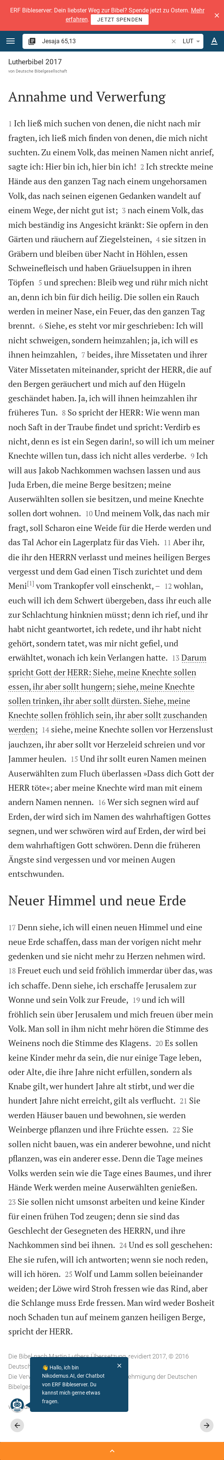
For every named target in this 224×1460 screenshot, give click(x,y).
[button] (217, 15)
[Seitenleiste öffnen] (112, 1451)
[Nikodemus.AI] (17, 1405)
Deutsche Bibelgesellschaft (41, 71)
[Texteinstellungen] (214, 41)
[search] (105, 41)
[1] (30, 583)
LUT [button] (193, 41)
